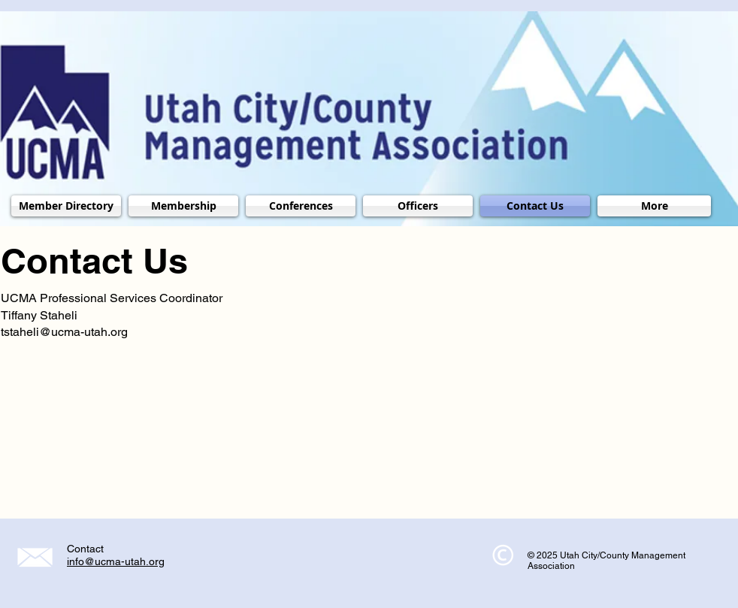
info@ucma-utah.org (116, 561)
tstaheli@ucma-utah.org (64, 332)
